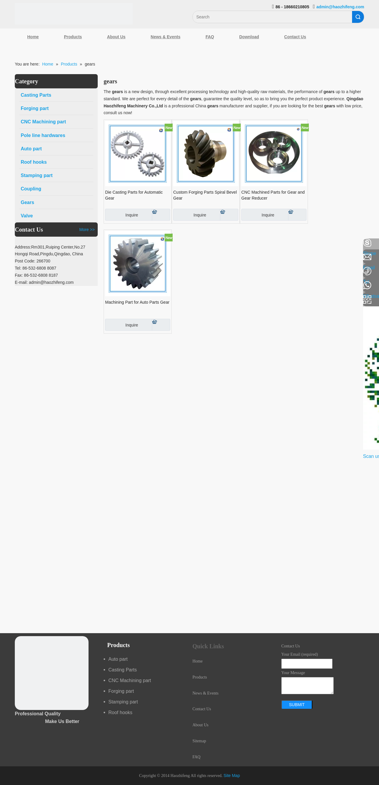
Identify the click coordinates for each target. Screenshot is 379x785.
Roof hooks (120, 712)
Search (358, 17)
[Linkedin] (7, 258)
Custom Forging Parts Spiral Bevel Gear (205, 195)
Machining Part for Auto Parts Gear (137, 302)
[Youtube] (7, 290)
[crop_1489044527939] (52, 673)
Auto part (118, 659)
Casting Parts (122, 669)
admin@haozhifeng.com (340, 6)
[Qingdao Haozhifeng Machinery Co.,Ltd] (74, 14)
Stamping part (123, 701)
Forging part (121, 691)
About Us (116, 36)
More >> (87, 229)
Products (73, 36)
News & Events (165, 36)
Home (33, 36)
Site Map (232, 775)
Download (249, 36)
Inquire (121, 215)
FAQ (209, 36)
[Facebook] (7, 243)
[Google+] (7, 274)
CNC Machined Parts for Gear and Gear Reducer (273, 195)
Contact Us (295, 36)
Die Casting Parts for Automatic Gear (134, 195)
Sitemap (199, 741)
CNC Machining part (129, 680)
